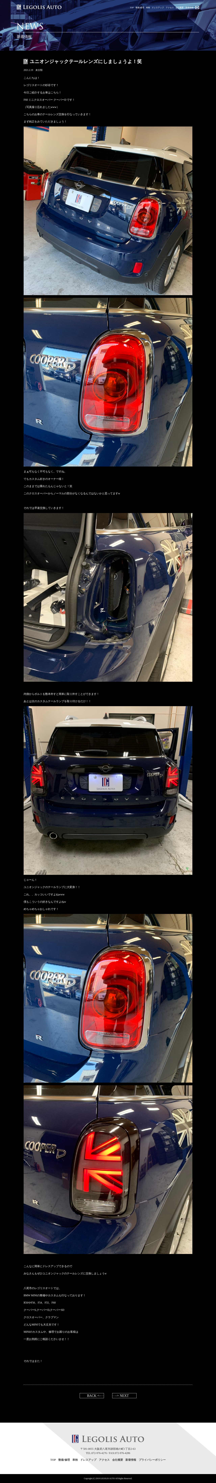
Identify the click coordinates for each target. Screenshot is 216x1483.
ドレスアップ (88, 1459)
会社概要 (117, 1459)
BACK (92, 1395)
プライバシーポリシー (152, 1459)
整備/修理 (64, 1459)
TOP (53, 1459)
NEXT (124, 1395)
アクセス (104, 1459)
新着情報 (130, 1459)
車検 (75, 1459)
